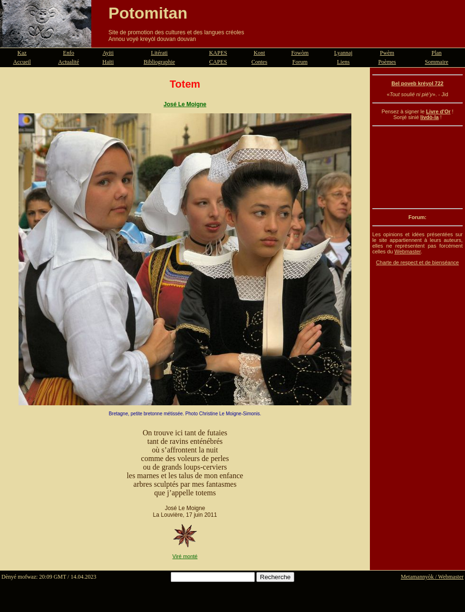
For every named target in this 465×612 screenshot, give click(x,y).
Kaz (22, 53)
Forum (300, 62)
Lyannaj (343, 53)
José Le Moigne (185, 104)
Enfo (68, 53)
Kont (259, 53)
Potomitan (147, 13)
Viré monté (185, 556)
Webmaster (407, 251)
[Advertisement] (417, 167)
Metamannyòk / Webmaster (432, 576)
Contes (259, 62)
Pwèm (387, 53)
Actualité (68, 62)
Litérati (159, 53)
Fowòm (300, 53)
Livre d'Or (438, 111)
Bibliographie (159, 62)
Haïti (108, 62)
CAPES (218, 62)
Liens (343, 62)
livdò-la (429, 117)
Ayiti (108, 53)
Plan (437, 53)
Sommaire (436, 62)
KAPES (218, 53)
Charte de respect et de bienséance (417, 262)
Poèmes (387, 62)
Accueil (22, 62)
